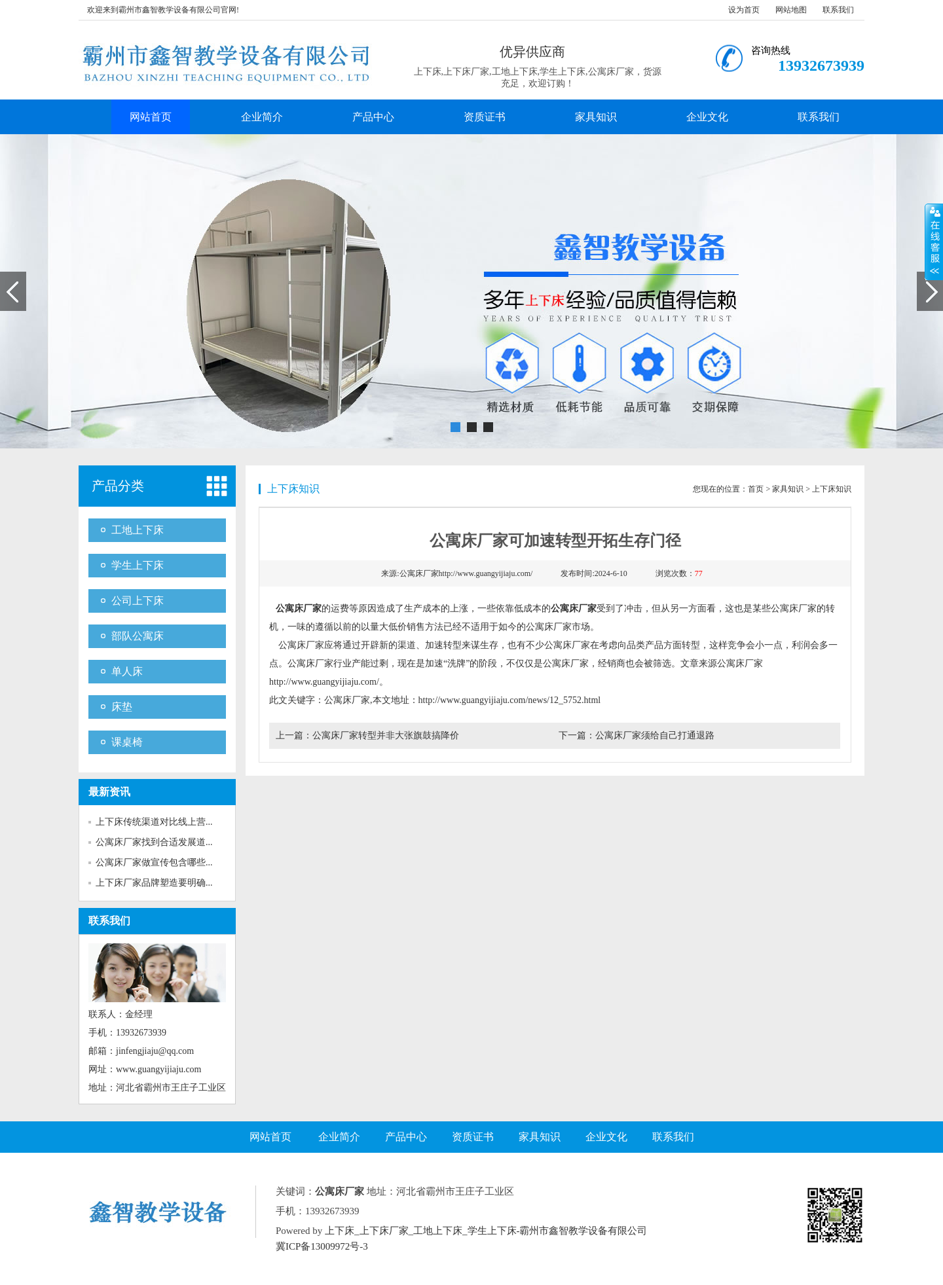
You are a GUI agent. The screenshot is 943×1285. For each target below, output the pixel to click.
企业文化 (707, 116)
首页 (756, 489)
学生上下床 (137, 565)
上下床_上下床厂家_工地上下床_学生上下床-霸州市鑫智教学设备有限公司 (486, 1230)
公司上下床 (137, 600)
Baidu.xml (449, 1246)
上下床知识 (831, 489)
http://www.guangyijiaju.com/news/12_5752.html (509, 700)
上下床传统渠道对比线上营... (154, 822)
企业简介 (262, 116)
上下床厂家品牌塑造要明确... (154, 883)
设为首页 (744, 9)
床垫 (121, 706)
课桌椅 (127, 742)
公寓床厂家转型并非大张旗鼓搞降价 (385, 735)
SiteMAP (538, 1246)
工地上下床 (137, 529)
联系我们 (838, 9)
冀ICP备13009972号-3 (322, 1246)
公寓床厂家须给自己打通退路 (654, 735)
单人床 (127, 671)
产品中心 (373, 116)
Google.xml (495, 1246)
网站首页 (151, 116)
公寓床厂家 (299, 608)
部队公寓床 (137, 636)
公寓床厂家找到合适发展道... (154, 842)
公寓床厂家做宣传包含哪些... (154, 862)
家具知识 (596, 116)
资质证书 (485, 116)
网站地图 (791, 9)
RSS (419, 1246)
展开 (934, 241)
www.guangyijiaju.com (159, 1069)
